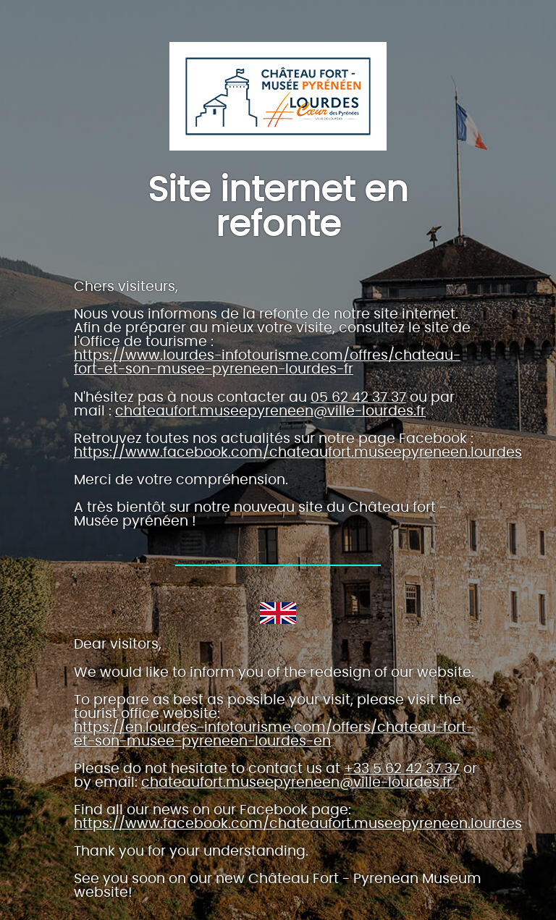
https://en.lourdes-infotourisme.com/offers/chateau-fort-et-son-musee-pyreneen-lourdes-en (273, 734)
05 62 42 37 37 (358, 398)
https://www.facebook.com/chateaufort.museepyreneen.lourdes (298, 453)
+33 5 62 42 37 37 (402, 769)
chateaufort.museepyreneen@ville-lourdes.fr (270, 411)
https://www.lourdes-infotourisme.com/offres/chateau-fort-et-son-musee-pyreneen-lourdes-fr (267, 362)
